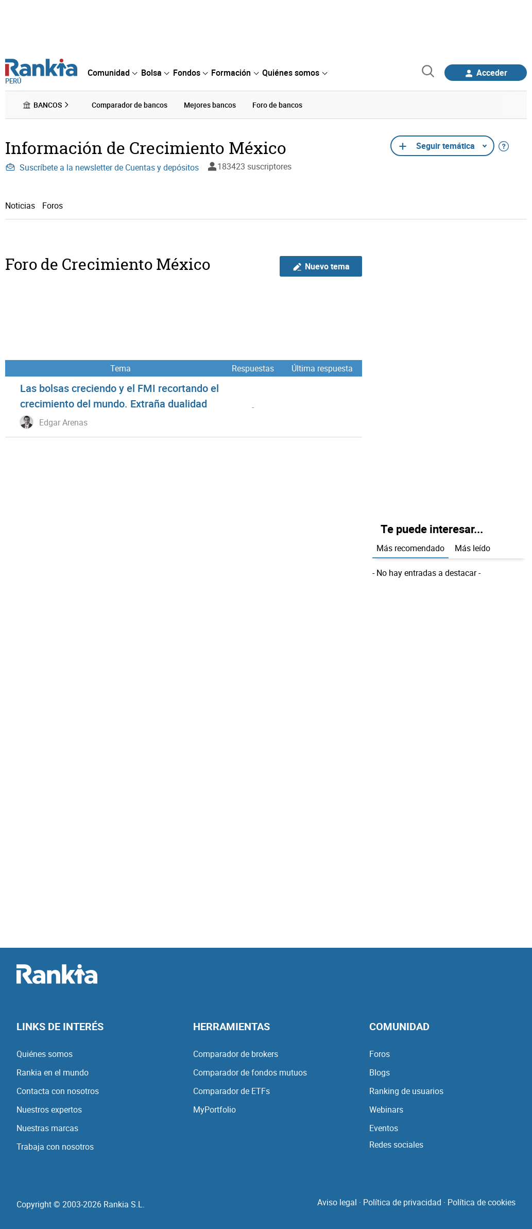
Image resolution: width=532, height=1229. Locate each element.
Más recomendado (410, 547)
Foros (52, 205)
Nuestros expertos (49, 1109)
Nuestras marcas (47, 1128)
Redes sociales (396, 1144)
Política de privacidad (402, 1202)
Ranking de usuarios (406, 1091)
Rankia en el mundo (52, 1072)
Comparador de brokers (235, 1054)
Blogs (379, 1072)
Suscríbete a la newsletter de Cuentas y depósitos (102, 167)
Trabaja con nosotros (55, 1146)
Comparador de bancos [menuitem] (129, 105)
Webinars (386, 1109)
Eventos (383, 1128)
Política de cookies (482, 1202)
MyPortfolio (214, 1109)
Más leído (472, 547)
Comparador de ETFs (231, 1091)
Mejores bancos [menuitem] (210, 105)
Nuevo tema (321, 266)
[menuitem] (112, 73)
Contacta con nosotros (57, 1091)
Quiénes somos (44, 1054)
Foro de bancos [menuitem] (277, 105)
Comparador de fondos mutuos (250, 1072)
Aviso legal (337, 1202)
